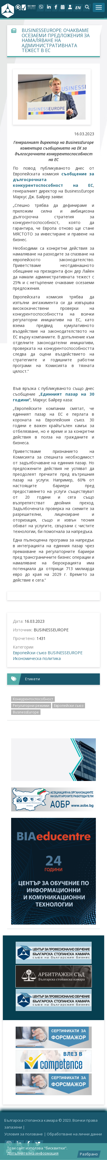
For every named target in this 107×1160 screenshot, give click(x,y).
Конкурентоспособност (33, 699)
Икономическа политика (37, 658)
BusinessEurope (26, 712)
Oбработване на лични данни (74, 1134)
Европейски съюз (30, 652)
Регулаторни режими (31, 705)
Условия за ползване (23, 1134)
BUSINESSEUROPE (65, 652)
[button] (86, 7)
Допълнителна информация (32, 1153)
